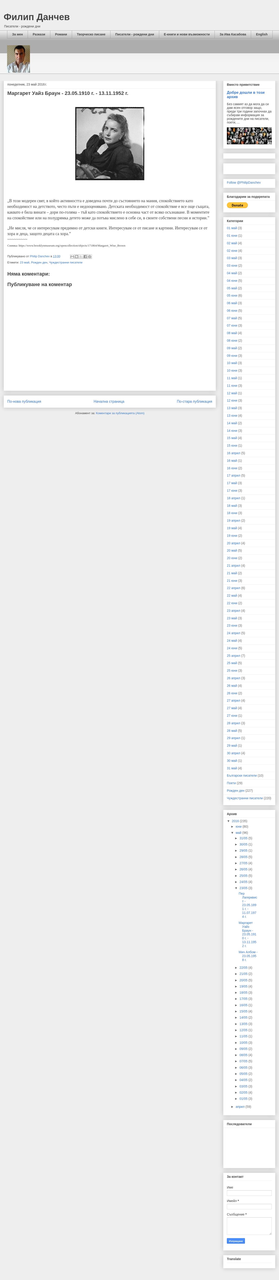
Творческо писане (91, 34)
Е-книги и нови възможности (187, 34)
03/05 (243, 1086)
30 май (232, 760)
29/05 (243, 850)
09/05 (243, 1049)
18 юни (232, 513)
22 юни (232, 603)
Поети (231, 783)
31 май (232, 768)
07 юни (232, 325)
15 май (232, 438)
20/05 (243, 980)
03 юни (232, 265)
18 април (233, 498)
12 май (232, 393)
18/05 (243, 992)
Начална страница (109, 401)
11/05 (243, 1036)
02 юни (232, 250)
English (262, 34)
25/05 (243, 875)
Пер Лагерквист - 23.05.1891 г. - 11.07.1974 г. (248, 905)
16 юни (232, 468)
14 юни (232, 430)
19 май (232, 528)
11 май (232, 378)
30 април (233, 753)
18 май (232, 505)
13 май (232, 408)
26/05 (243, 869)
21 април (233, 565)
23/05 (243, 888)
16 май (232, 460)
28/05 (243, 857)
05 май (232, 288)
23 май (25, 262)
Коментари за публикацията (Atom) (120, 413)
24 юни (232, 648)
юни (239, 826)
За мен (17, 34)
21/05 (243, 974)
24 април (233, 633)
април (240, 1106)
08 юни (232, 340)
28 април (233, 723)
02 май (232, 243)
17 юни (232, 490)
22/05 (243, 967)
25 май (232, 663)
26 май (232, 685)
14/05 (243, 1017)
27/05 (243, 863)
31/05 (243, 838)
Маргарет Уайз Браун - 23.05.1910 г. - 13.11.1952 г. (247, 934)
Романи (61, 34)
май (239, 833)
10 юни (232, 370)
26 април (233, 678)
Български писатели (242, 775)
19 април (233, 520)
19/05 (243, 986)
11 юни (232, 385)
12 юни (232, 400)
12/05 (243, 1030)
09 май (232, 348)
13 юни (232, 415)
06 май (232, 303)
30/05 (243, 844)
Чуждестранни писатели (65, 262)
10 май (232, 363)
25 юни (232, 670)
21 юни (232, 580)
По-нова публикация (24, 401)
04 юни (232, 280)
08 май (232, 333)
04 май (232, 273)
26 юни (232, 693)
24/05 (243, 882)
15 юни (232, 445)
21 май (232, 573)
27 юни (232, 715)
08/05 (243, 1055)
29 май (232, 745)
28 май (232, 731)
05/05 (243, 1074)
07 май (232, 318)
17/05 (243, 999)
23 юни (232, 625)
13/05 (243, 1024)
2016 (236, 821)
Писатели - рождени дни (134, 34)
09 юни (232, 355)
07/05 (243, 1061)
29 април (233, 738)
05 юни (232, 295)
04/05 (243, 1080)
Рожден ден (39, 262)
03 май (232, 258)
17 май (232, 483)
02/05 (243, 1092)
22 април (233, 588)
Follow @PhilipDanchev (244, 182)
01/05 (243, 1098)
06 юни (232, 310)
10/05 (243, 1042)
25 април (233, 655)
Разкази (39, 34)
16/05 (243, 1005)
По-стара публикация (194, 401)
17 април (233, 475)
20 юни (232, 558)
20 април (233, 543)
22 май (232, 595)
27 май (232, 708)
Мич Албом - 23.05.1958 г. (248, 956)
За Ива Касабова (233, 34)
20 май (232, 550)
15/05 (243, 1011)
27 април (233, 700)
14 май (232, 423)
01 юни (232, 235)
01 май (232, 228)
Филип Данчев (37, 17)
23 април (233, 610)
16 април (233, 453)
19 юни (232, 535)
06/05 (243, 1067)
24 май (232, 640)
